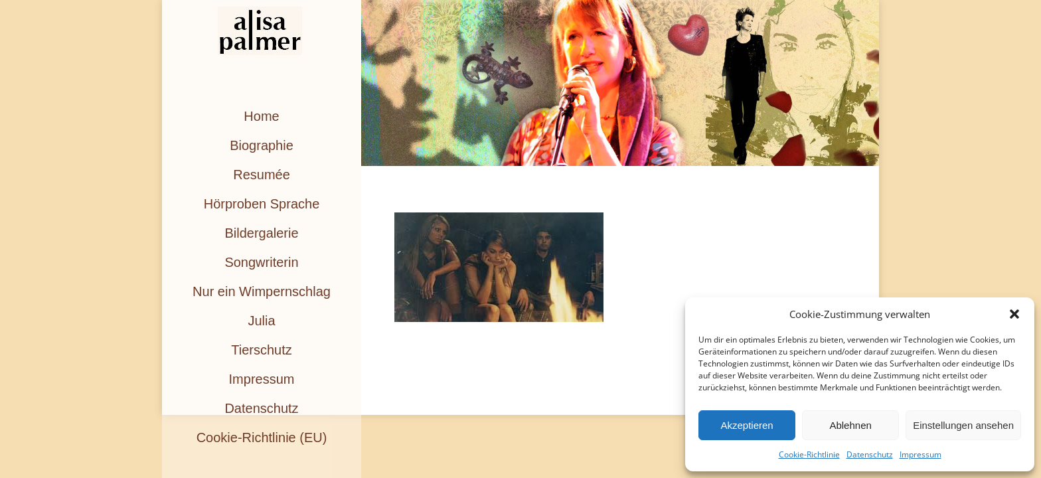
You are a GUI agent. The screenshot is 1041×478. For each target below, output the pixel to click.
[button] (1014, 314)
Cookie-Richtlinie (809, 454)
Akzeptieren (746, 425)
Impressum (920, 454)
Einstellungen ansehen (963, 425)
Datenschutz (869, 454)
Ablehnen (850, 425)
